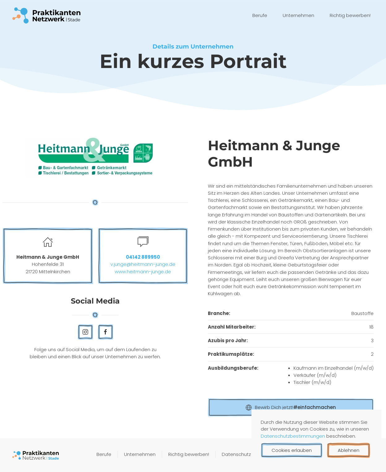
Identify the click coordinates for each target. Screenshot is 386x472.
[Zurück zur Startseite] (46, 15)
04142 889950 (143, 257)
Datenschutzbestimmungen (293, 436)
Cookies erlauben (292, 450)
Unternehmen (298, 15)
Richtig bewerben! (350, 15)
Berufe (259, 15)
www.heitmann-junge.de (143, 271)
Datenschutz (236, 455)
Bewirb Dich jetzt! (291, 407)
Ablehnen (348, 450)
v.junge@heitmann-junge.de (142, 264)
